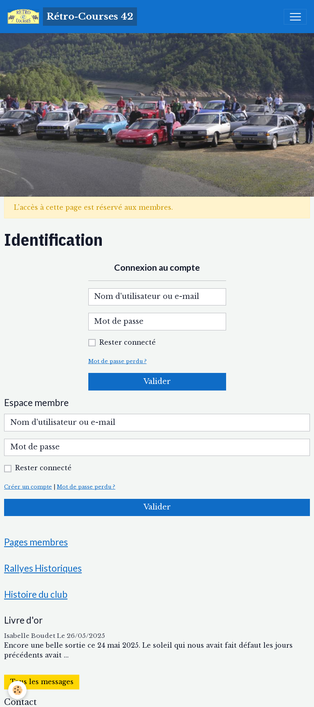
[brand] (72, 16)
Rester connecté (127, 342)
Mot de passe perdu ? (117, 361)
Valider (157, 381)
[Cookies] (17, 690)
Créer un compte (28, 487)
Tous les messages (42, 682)
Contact (20, 702)
